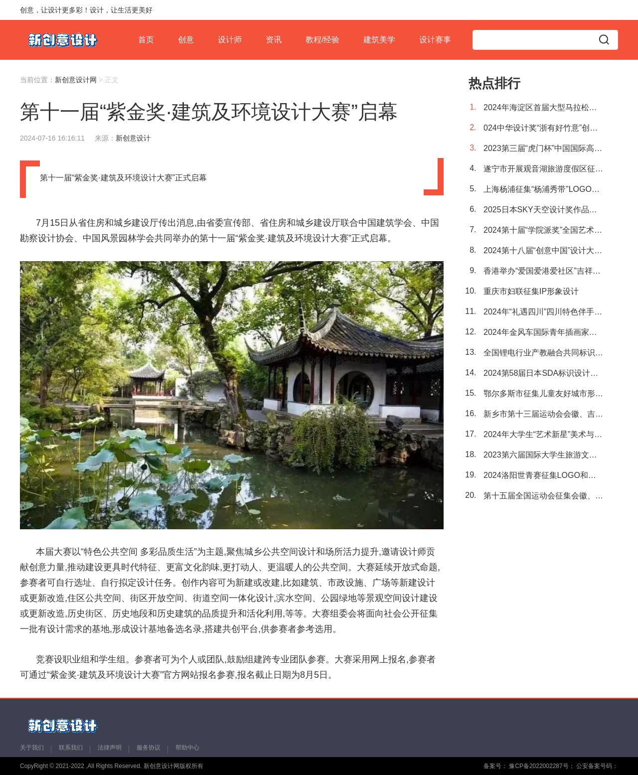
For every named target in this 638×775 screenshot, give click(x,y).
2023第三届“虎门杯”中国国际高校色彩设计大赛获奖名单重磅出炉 (543, 148)
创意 (186, 39)
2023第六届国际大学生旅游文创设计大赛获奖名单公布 (543, 455)
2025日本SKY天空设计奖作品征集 (543, 209)
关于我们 (32, 747)
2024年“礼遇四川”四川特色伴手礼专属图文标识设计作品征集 (543, 312)
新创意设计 (133, 138)
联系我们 (71, 747)
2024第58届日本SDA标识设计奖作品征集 (543, 373)
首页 (146, 39)
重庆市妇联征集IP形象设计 (531, 291)
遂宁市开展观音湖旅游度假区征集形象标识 (543, 168)
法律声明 (110, 747)
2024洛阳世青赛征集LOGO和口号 (543, 475)
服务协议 (148, 747)
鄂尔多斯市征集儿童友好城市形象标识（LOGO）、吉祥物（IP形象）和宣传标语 (543, 393)
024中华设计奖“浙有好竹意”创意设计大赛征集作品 (543, 128)
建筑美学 (379, 39)
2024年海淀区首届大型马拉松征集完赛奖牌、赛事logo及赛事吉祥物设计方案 (543, 107)
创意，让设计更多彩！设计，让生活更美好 (86, 10)
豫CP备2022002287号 (538, 766)
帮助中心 (187, 747)
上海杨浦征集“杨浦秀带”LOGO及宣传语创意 (543, 189)
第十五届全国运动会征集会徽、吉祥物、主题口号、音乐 (543, 495)
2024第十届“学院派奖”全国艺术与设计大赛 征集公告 (543, 230)
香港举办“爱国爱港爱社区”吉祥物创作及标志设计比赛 (543, 271)
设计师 (230, 39)
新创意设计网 (76, 80)
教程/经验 (322, 39)
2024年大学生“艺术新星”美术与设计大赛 (543, 434)
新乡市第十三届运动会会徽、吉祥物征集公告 (543, 414)
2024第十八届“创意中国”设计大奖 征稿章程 (543, 250)
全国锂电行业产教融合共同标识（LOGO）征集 (543, 352)
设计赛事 (435, 39)
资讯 (274, 39)
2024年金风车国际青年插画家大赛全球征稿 (543, 332)
